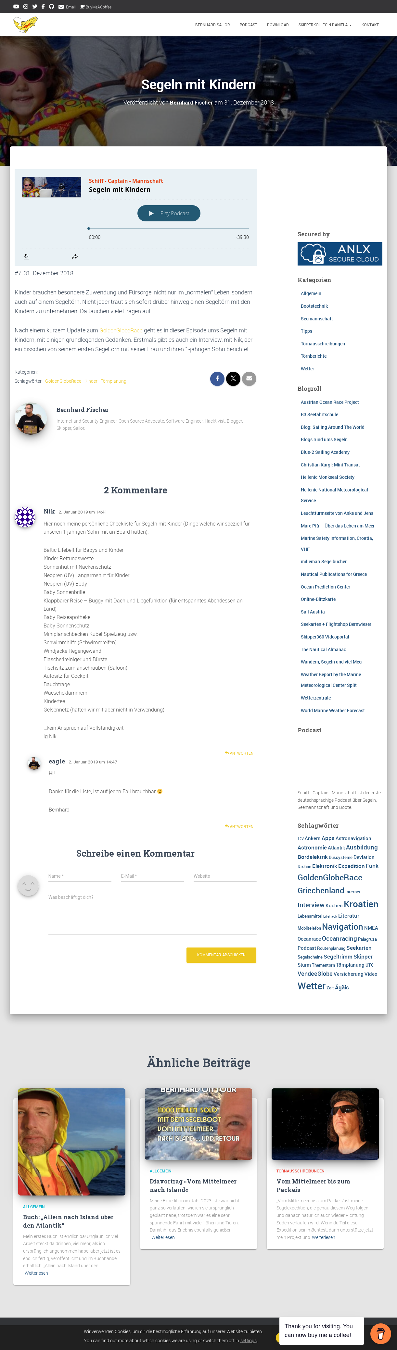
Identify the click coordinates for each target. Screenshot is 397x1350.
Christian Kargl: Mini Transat (330, 464)
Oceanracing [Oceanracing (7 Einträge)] (339, 938)
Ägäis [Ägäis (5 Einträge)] (342, 987)
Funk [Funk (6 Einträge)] (372, 865)
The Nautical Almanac (323, 649)
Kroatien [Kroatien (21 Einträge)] (361, 903)
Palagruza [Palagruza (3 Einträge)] (367, 939)
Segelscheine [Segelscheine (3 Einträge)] (310, 957)
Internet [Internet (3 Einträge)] (353, 891)
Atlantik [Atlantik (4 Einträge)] (336, 847)
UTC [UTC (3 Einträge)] (369, 965)
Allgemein (311, 293)
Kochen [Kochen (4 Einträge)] (334, 905)
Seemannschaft (317, 318)
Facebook (43, 7)
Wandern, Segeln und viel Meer (332, 662)
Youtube (16, 7)
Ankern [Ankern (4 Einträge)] (313, 838)
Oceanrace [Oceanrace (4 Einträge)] (309, 938)
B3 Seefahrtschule (319, 414)
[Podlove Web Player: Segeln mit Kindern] (136, 217)
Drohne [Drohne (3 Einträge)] (304, 866)
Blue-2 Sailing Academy (325, 452)
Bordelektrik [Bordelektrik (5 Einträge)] (313, 856)
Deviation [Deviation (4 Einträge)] (364, 856)
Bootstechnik (314, 306)
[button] (350, 25)
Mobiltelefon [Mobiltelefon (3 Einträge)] (309, 928)
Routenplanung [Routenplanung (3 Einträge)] (331, 948)
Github (51, 7)
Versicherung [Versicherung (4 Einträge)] (349, 973)
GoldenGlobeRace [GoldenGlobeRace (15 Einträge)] (330, 876)
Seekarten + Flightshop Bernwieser (336, 624)
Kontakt (370, 25)
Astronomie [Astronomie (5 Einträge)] (312, 847)
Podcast (248, 25)
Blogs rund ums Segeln (324, 439)
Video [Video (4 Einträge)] (371, 973)
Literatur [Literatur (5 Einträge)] (348, 915)
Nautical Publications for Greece (334, 574)
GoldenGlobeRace (122, 330)
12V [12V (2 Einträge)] (301, 838)
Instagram (25, 7)
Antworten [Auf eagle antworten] (239, 826)
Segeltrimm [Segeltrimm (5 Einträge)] (338, 956)
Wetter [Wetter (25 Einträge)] (312, 985)
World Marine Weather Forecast (333, 710)
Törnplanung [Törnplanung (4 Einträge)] (350, 964)
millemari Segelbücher (324, 561)
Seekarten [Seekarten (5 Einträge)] (359, 947)
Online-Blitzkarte (318, 599)
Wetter (307, 368)
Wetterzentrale (316, 697)
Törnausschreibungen (323, 343)
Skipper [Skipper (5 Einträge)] (363, 956)
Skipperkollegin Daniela (325, 25)
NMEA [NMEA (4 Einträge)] (371, 927)
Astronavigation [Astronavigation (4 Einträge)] (353, 838)
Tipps (306, 331)
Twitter (34, 7)
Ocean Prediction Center (325, 586)
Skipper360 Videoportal (325, 636)
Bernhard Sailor (212, 25)
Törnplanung (113, 381)
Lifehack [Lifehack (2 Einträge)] (330, 916)
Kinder (90, 381)
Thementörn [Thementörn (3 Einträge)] (323, 965)
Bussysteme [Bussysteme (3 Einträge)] (340, 857)
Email (71, 6)
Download (278, 25)
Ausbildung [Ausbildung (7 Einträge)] (362, 847)
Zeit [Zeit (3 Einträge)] (330, 988)
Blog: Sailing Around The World (333, 427)
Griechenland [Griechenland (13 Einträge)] (321, 890)
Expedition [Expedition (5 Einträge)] (351, 865)
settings (245, 1341)
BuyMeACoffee (95, 6)
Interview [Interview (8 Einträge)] (311, 904)
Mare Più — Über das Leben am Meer (338, 525)
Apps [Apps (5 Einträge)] (328, 837)
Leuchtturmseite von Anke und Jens (337, 513)
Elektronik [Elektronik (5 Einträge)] (324, 865)
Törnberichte (314, 356)
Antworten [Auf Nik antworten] (239, 752)
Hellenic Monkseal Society (327, 477)
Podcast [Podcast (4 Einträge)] (307, 948)
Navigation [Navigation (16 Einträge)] (342, 926)
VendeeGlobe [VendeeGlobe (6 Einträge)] (315, 973)
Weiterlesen (36, 1273)
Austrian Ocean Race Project (330, 402)
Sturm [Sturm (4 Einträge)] (304, 964)
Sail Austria (313, 611)
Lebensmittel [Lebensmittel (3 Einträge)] (310, 916)
